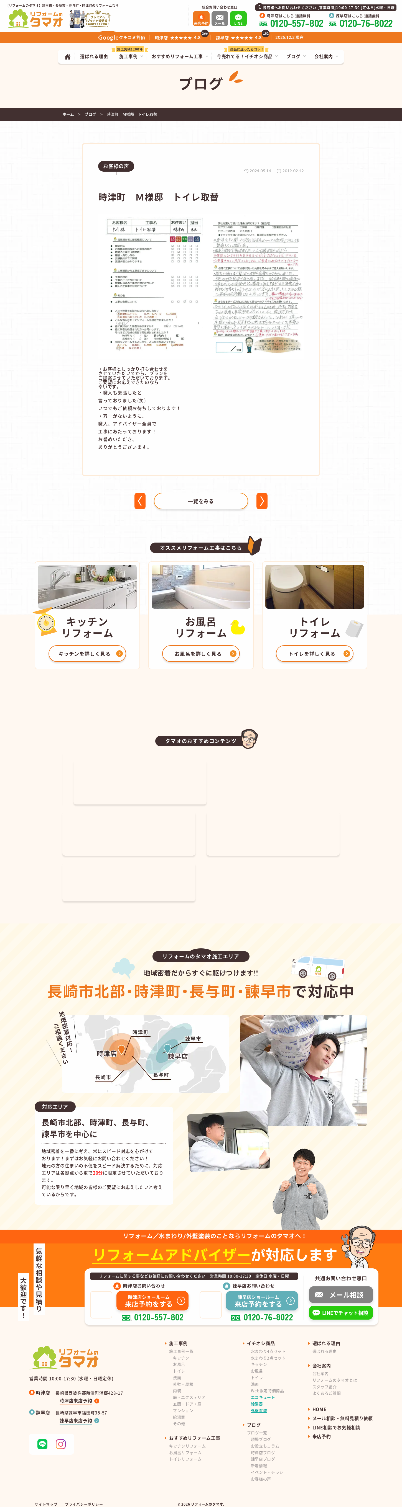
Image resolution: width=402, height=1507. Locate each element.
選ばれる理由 (324, 1345)
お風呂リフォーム (185, 1447)
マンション (183, 1405)
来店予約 (321, 1430)
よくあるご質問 (326, 1387)
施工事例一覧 (181, 1345)
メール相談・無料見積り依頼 (342, 1412)
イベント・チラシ (267, 1466)
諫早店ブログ (263, 1453)
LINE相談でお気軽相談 (336, 1421)
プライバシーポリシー (84, 1498)
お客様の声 (261, 1473)
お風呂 (179, 1358)
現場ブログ (261, 1433)
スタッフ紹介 (324, 1381)
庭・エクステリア (189, 1391)
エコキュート (263, 1391)
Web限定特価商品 (267, 1385)
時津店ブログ (263, 1447)
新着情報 (259, 1460)
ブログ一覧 (257, 1427)
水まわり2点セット (268, 1352)
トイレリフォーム (185, 1453)
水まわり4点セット (268, 1345)
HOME (319, 1403)
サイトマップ (46, 1498)
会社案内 (320, 1368)
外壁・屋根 (183, 1378)
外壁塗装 (259, 1405)
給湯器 (179, 1411)
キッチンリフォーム (187, 1440)
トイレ (179, 1365)
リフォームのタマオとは (334, 1374)
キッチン (181, 1352)
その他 (179, 1418)
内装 (177, 1385)
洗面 (177, 1372)
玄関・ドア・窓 (187, 1398)
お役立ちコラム (265, 1440)
